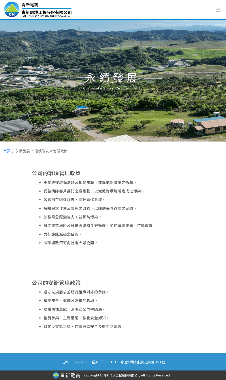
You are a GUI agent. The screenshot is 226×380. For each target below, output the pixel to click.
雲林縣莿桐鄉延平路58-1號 (143, 361)
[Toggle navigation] (218, 9)
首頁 (7, 150)
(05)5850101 (104, 361)
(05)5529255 (75, 361)
